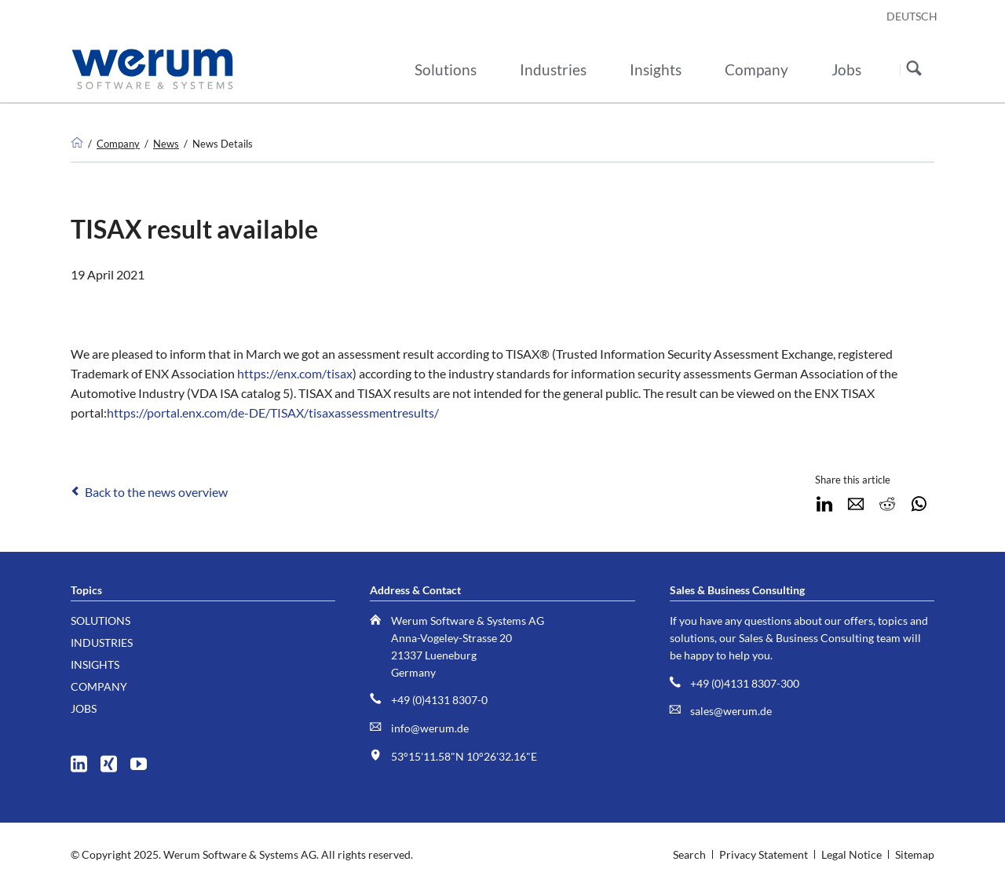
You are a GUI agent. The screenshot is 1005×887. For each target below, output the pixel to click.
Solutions (100, 620)
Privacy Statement (763, 854)
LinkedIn (824, 504)
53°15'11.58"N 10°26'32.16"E (464, 756)
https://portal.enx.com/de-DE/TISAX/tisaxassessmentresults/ (273, 412)
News (166, 143)
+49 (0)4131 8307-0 (439, 699)
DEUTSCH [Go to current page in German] (911, 16)
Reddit (887, 504)
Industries (102, 642)
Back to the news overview (156, 491)
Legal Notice (851, 854)
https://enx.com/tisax (295, 373)
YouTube (144, 760)
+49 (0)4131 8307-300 (744, 683)
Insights (95, 664)
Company (118, 143)
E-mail (855, 504)
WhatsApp (918, 504)
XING (114, 760)
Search (913, 70)
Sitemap (914, 854)
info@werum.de (430, 728)
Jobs (84, 708)
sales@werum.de (731, 710)
